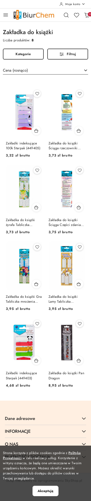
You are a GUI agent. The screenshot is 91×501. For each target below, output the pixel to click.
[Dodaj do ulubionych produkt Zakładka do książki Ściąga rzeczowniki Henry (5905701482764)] (79, 93)
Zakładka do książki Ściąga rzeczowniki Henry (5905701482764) (63, 145)
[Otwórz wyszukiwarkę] (66, 15)
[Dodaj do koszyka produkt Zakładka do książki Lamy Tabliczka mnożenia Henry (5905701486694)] (78, 284)
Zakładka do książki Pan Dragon (66, 375)
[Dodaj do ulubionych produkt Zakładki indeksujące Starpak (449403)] (37, 323)
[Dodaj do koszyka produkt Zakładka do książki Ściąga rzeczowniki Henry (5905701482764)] (78, 130)
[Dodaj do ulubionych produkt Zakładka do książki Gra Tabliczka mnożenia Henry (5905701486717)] (37, 247)
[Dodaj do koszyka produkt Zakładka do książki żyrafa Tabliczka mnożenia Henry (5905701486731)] (36, 207)
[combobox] (45, 70)
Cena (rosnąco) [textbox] (15, 70)
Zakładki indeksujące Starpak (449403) (21, 375)
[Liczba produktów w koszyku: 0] (86, 15)
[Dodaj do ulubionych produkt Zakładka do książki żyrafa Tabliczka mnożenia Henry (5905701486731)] (37, 170)
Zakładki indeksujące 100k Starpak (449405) (23, 145)
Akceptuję (45, 490)
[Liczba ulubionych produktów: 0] (76, 15)
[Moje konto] (72, 4)
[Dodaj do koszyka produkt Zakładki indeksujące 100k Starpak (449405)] (36, 130)
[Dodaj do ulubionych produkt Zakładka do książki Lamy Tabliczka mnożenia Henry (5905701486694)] (79, 247)
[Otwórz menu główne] (5, 15)
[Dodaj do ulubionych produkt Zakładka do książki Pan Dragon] (79, 323)
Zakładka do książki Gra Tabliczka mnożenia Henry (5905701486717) (24, 299)
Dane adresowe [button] (45, 418)
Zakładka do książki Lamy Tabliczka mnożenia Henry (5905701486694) (63, 299)
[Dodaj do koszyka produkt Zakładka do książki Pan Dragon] (78, 360)
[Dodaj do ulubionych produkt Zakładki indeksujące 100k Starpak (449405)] (37, 93)
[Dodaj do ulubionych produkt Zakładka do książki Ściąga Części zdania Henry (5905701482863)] (79, 170)
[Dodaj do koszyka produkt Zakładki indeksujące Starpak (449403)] (36, 360)
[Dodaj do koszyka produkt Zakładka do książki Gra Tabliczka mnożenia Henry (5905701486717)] (36, 284)
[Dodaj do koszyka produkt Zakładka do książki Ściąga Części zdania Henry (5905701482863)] (78, 207)
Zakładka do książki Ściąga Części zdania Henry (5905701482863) (65, 222)
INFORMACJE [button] (45, 431)
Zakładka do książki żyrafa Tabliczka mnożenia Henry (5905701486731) (20, 222)
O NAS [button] (45, 444)
